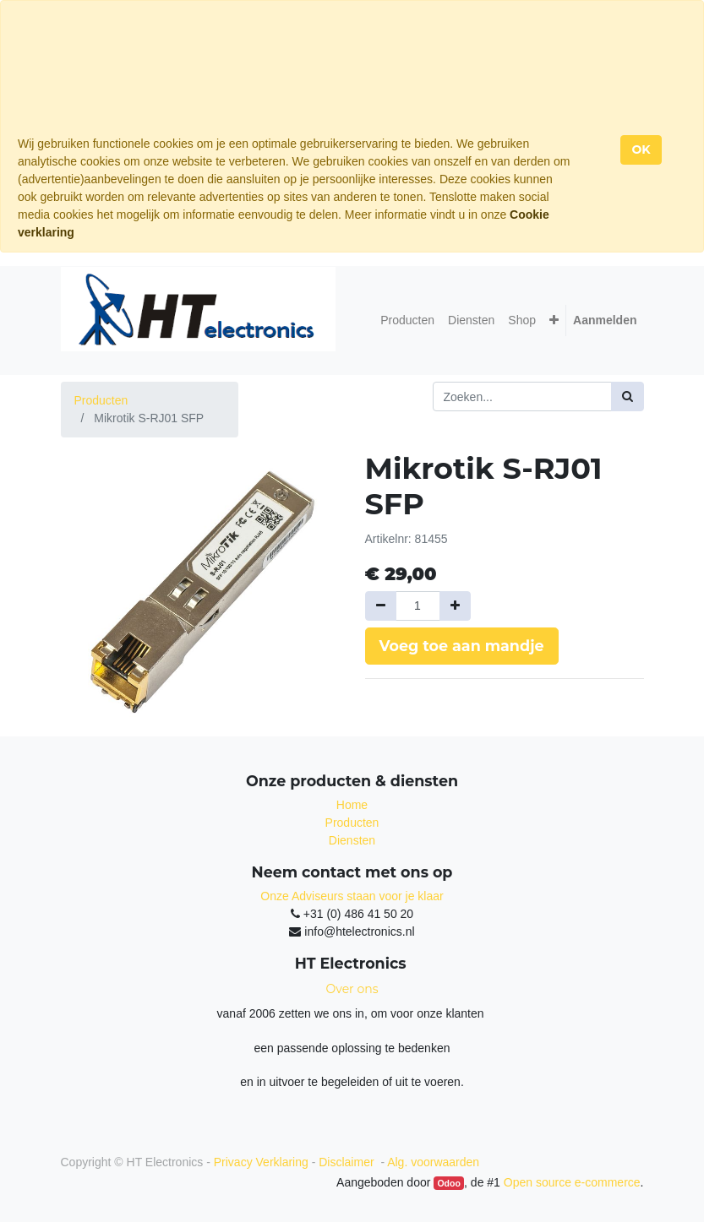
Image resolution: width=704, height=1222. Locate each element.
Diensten (352, 840)
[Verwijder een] (380, 606)
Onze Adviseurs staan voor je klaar (351, 896)
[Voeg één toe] (455, 606)
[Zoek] (627, 396)
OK (640, 149)
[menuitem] (407, 320)
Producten (101, 400)
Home (352, 805)
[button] (554, 320)
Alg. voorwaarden (433, 1162)
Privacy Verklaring (261, 1162)
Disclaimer (348, 1162)
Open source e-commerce (572, 1182)
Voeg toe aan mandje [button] (461, 645)
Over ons (352, 989)
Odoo (448, 1183)
